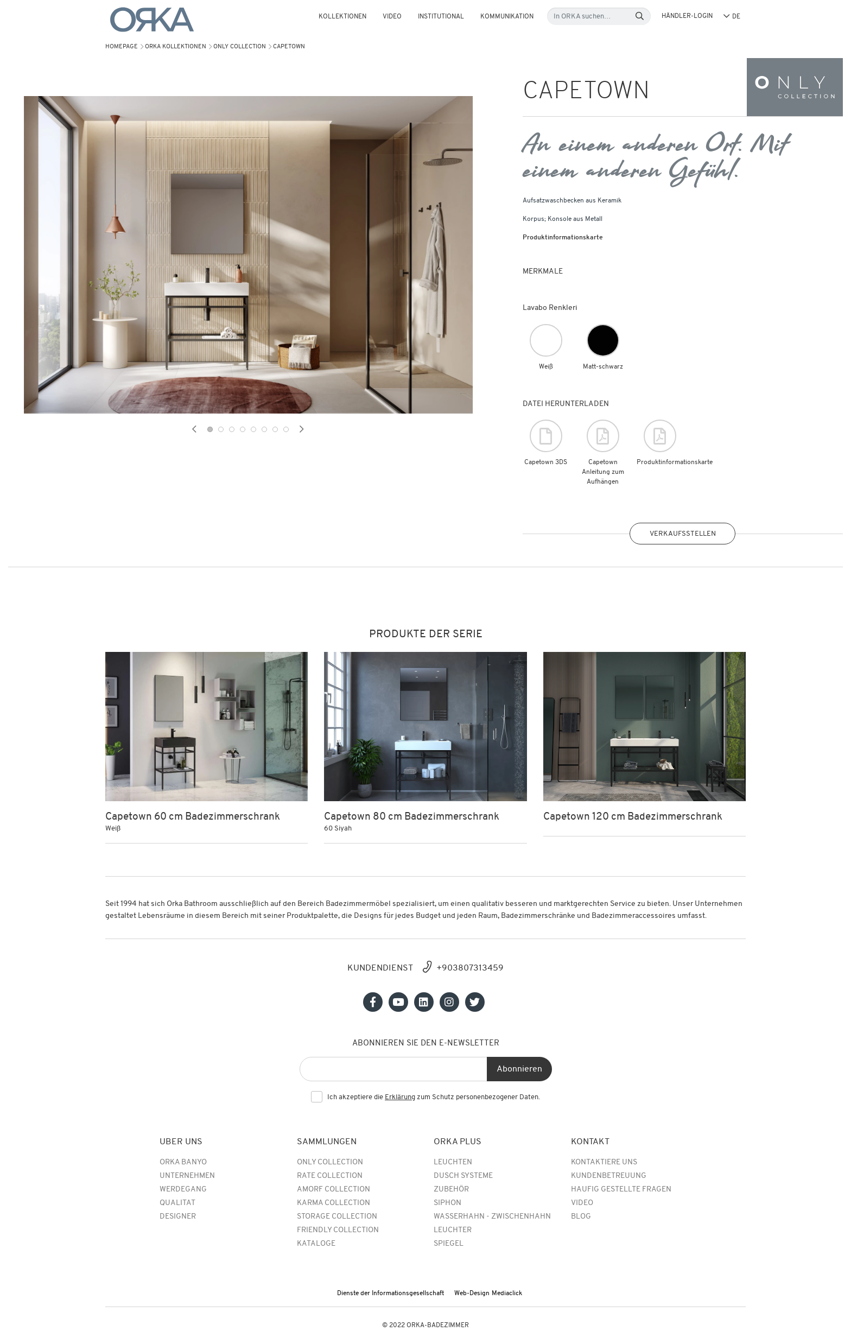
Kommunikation (507, 17)
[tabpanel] (248, 255)
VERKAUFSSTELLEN (683, 533)
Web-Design (472, 1293)
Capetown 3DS (545, 443)
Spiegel (448, 1244)
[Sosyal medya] (373, 1002)
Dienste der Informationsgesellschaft (390, 1293)
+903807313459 (470, 968)
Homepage (121, 47)
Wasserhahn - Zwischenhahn (492, 1217)
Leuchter (453, 1230)
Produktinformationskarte (563, 237)
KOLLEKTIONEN (342, 17)
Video (392, 17)
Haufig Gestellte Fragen (621, 1189)
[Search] (639, 16)
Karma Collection (333, 1203)
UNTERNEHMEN (187, 1176)
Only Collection (239, 47)
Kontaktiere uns (604, 1162)
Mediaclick (507, 1293)
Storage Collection (337, 1217)
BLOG (581, 1217)
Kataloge (316, 1244)
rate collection (330, 1176)
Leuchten (453, 1162)
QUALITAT (177, 1203)
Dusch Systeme (463, 1176)
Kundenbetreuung (608, 1176)
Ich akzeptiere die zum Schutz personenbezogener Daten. (433, 1097)
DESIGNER (178, 1217)
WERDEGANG (183, 1189)
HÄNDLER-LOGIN (687, 16)
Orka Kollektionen (175, 47)
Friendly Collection (338, 1230)
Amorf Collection (333, 1189)
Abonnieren (519, 1069)
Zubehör (451, 1189)
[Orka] (152, 20)
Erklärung (400, 1097)
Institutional (441, 17)
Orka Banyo (183, 1162)
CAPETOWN (289, 47)
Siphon (447, 1203)
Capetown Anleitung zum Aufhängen (603, 452)
